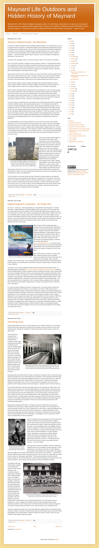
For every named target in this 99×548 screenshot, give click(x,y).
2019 (70, 93)
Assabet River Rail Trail (75, 123)
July (72, 67)
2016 (70, 100)
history (13, 196)
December (73, 56)
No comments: (28, 194)
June (72, 70)
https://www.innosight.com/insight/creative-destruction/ (40, 269)
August (73, 65)
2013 (70, 107)
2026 (70, 41)
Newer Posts (11, 526)
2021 (70, 52)
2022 (70, 50)
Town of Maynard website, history (77, 136)
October (73, 61)
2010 (70, 114)
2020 (70, 54)
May (72, 82)
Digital (13, 314)
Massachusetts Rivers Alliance (76, 125)
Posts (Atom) (18, 529)
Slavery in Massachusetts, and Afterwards (27, 42)
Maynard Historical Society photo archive (79, 128)
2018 (70, 96)
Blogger (56, 539)
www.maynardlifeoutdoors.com (42, 243)
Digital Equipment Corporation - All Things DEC (29, 204)
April (72, 84)
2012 (70, 109)
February (73, 88)
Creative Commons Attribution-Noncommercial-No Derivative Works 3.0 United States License (78, 173)
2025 (70, 43)
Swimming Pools (15, 322)
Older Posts (58, 526)
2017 (70, 98)
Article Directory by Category (29, 33)
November (73, 59)
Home (8, 33)
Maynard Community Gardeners (77, 126)
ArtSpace (71, 121)
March (72, 86)
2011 (70, 111)
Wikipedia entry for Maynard (76, 141)
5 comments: (28, 312)
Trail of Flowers (73, 138)
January (73, 91)
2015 (70, 102)
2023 (70, 48)
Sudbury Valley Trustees (75, 134)
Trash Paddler (72, 140)
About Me (15, 33)
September (74, 63)
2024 (70, 46)
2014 (70, 105)
